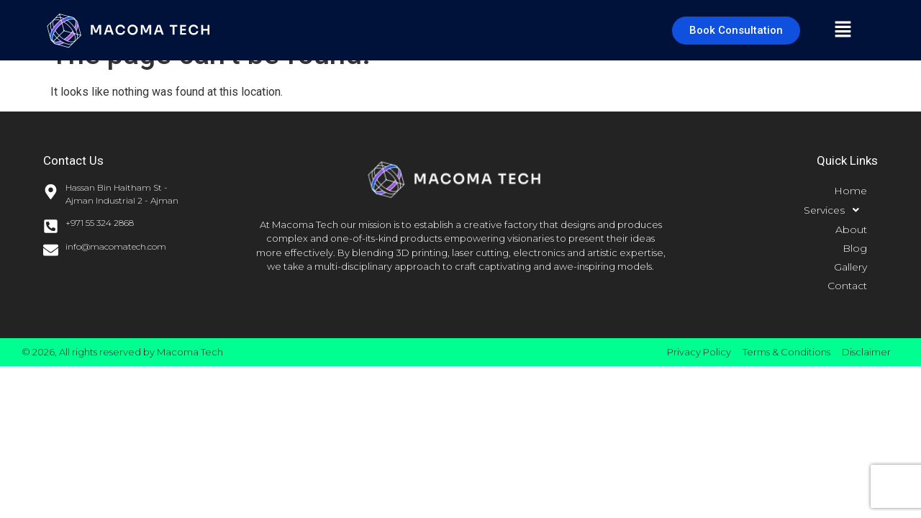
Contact (847, 285)
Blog (855, 248)
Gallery (850, 266)
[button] (842, 30)
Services (835, 210)
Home (850, 190)
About (851, 229)
